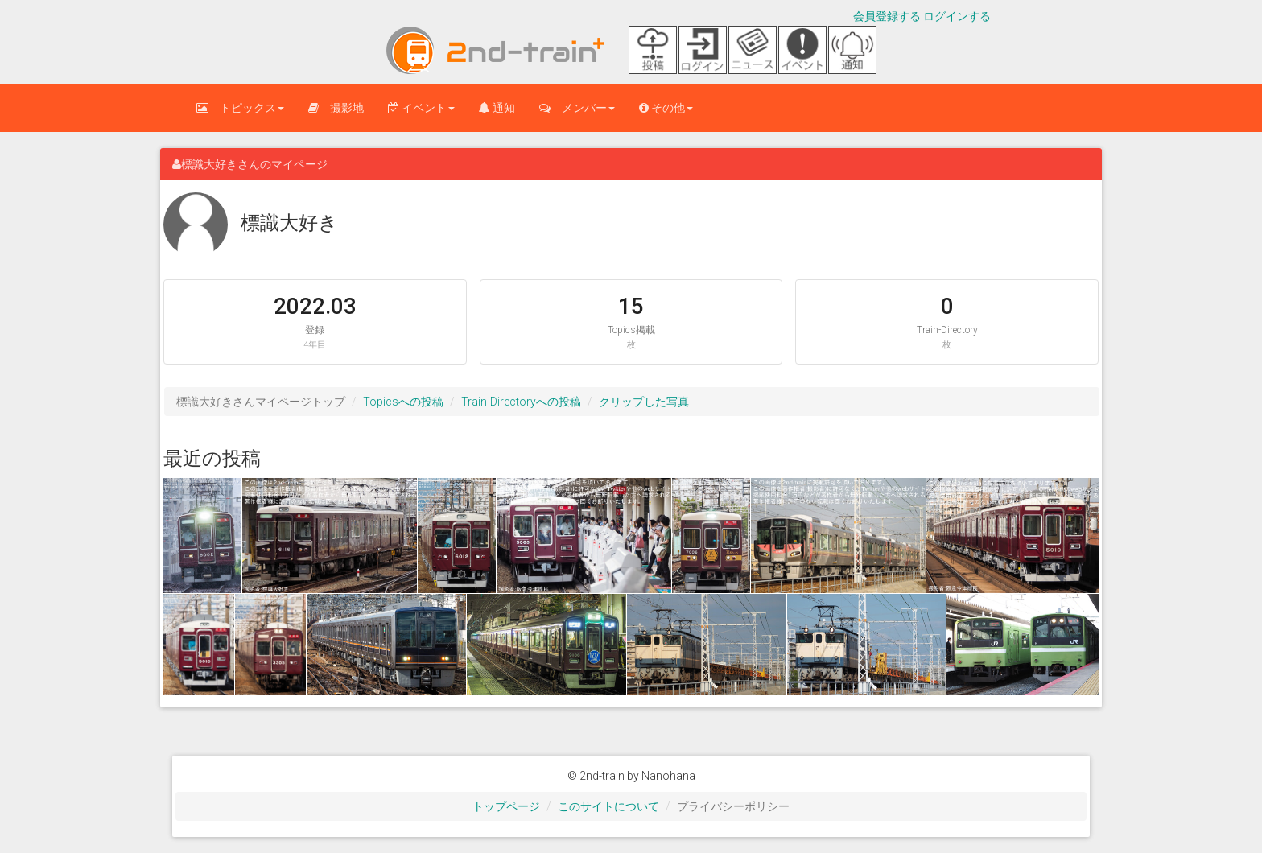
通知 (497, 107)
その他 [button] (666, 107)
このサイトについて (608, 806)
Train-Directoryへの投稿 (521, 401)
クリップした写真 (644, 401)
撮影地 (336, 107)
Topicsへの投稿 (403, 401)
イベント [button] (421, 107)
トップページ (506, 806)
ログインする (957, 16)
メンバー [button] (577, 107)
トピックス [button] (240, 107)
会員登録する (887, 16)
